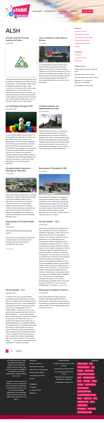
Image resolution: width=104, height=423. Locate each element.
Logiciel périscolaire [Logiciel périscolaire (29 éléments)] (84, 395)
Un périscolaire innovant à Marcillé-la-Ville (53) (18, 172)
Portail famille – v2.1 (15, 293)
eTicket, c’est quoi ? (81, 31)
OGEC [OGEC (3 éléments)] (95, 402)
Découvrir (37, 11)
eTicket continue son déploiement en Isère (49, 109)
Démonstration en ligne (82, 34)
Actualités (78, 55)
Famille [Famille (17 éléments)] (94, 384)
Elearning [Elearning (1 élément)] (87, 384)
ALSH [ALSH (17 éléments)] (91, 367)
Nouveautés (49, 11)
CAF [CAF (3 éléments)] (93, 371)
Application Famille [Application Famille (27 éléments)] (83, 371)
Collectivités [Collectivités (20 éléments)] (89, 374)
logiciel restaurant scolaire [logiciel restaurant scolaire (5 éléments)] (86, 398)
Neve (7, 421)
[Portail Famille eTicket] (18, 11)
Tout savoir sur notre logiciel (84, 37)
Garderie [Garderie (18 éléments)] (80, 388)
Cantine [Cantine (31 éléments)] (80, 374)
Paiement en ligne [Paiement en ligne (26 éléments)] (83, 405)
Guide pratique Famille (82, 40)
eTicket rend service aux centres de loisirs (17, 39)
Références (63, 11)
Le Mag (77, 46)
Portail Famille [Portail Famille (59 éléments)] (82, 409)
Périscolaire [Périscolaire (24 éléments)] (91, 412)
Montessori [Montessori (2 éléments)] (87, 402)
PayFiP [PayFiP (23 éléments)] (92, 405)
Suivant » (19, 355)
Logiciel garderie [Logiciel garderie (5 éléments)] (83, 391)
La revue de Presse (80, 58)
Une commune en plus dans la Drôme (86, 77)
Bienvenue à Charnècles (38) (53, 171)
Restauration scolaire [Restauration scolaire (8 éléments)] (84, 416)
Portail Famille (87, 11)
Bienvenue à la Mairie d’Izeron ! (54, 293)
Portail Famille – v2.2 (49, 224)
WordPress (21, 421)
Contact (74, 11)
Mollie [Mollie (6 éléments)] (80, 402)
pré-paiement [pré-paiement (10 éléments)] (82, 412)
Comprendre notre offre (82, 43)
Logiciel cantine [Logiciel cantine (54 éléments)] (90, 388)
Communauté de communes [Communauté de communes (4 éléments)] (86, 378)
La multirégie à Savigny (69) (19, 108)
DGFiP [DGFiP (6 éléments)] (79, 381)
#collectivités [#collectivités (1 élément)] (82, 367)
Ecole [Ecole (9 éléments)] (79, 384)
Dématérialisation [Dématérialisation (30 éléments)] (88, 381)
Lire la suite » (10, 252)
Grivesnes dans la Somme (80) (84, 74)
